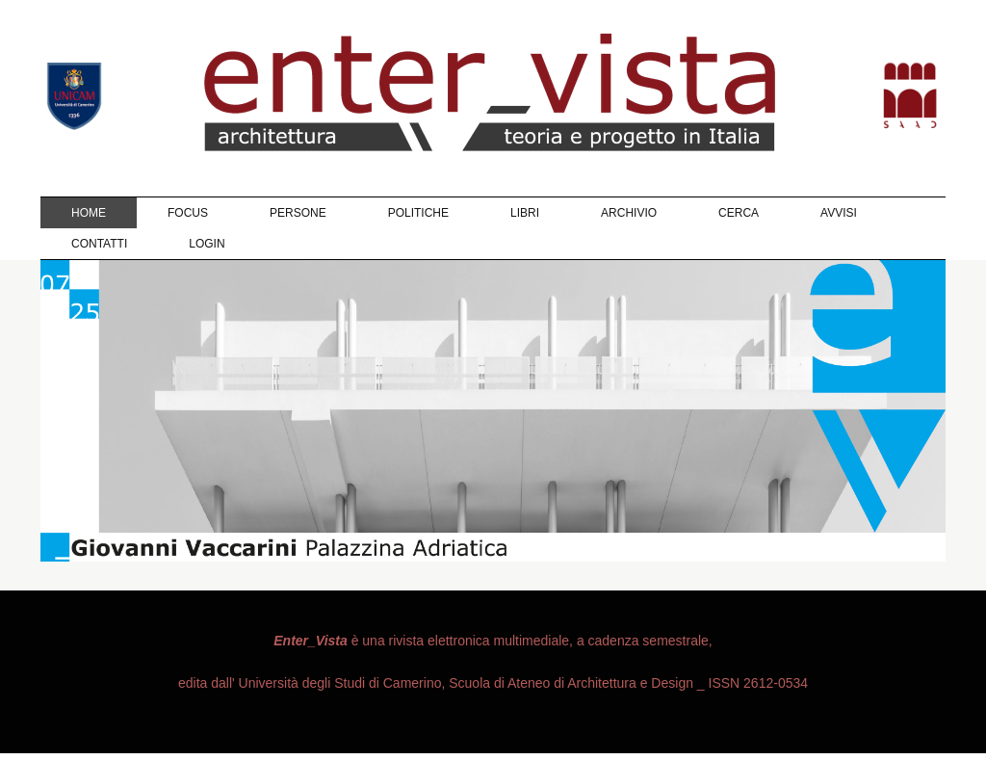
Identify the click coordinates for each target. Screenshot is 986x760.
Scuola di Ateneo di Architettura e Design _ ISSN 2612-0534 (626, 683)
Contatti (99, 243)
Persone (298, 213)
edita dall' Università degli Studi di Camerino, (311, 683)
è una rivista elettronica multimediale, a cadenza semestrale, (492, 640)
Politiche (418, 213)
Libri (524, 213)
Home (88, 213)
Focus (188, 213)
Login (206, 243)
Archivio (629, 213)
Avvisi (838, 213)
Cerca (738, 213)
